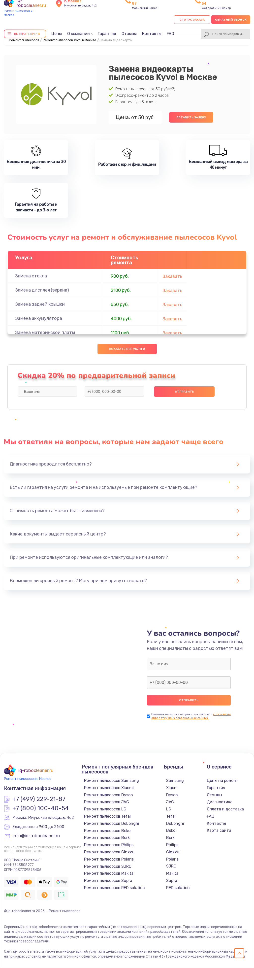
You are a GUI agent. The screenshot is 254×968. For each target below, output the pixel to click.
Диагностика (219, 802)
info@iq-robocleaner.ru (36, 836)
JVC (170, 802)
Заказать (172, 276)
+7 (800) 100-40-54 (40, 808)
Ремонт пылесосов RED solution (114, 887)
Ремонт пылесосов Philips (108, 844)
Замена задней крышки (40, 304)
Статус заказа (192, 19)
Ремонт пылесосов (24, 40)
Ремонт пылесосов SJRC (107, 866)
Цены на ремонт (222, 780)
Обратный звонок (231, 19)
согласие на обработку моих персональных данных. (191, 716)
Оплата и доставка (225, 809)
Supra (171, 880)
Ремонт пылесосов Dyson (108, 795)
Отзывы (129, 33)
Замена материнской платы (45, 332)
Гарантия (107, 33)
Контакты (151, 33)
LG (168, 809)
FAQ (170, 33)
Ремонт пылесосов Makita (108, 873)
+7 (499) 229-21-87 (38, 799)
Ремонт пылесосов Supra (108, 880)
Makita (172, 873)
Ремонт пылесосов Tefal (107, 816)
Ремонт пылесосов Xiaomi (109, 787)
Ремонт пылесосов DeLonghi (111, 823)
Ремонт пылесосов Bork (107, 837)
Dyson (172, 795)
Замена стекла (31, 276)
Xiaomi (172, 787)
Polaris (172, 859)
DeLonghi (175, 823)
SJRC (171, 866)
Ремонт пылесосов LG (105, 809)
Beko (170, 830)
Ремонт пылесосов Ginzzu (109, 852)
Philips (172, 844)
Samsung (175, 780)
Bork (170, 837)
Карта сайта (219, 830)
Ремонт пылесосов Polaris (109, 859)
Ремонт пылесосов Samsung (111, 780)
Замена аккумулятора (38, 318)
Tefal (171, 816)
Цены (56, 33)
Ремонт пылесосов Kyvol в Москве (69, 40)
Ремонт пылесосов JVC (106, 802)
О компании (78, 33)
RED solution (178, 887)
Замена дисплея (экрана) (42, 290)
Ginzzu (172, 852)
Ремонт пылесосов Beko (107, 830)
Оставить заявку (191, 117)
